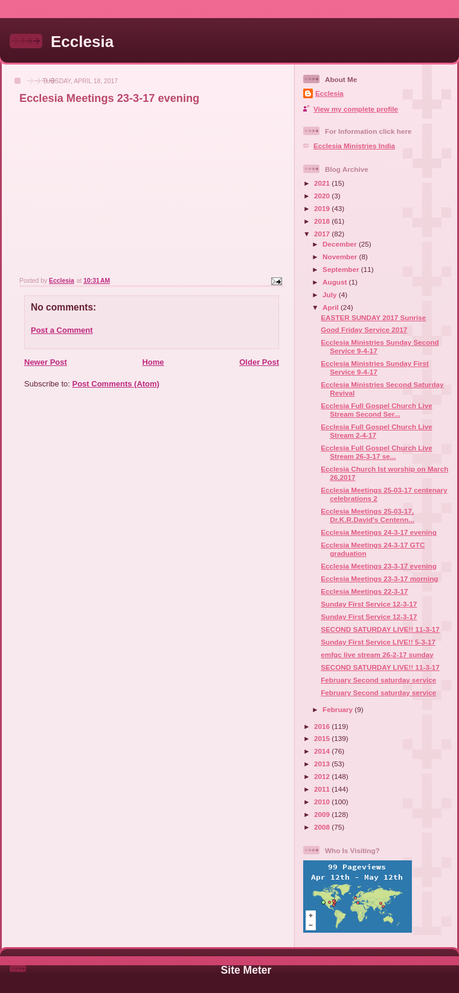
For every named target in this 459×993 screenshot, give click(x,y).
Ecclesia (82, 42)
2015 (323, 738)
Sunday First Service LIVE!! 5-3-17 (378, 642)
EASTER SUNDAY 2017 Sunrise (373, 317)
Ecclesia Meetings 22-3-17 (364, 591)
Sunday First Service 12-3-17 (369, 604)
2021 (323, 183)
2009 (323, 814)
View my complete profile (355, 109)
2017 (323, 234)
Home (153, 362)
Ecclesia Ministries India (354, 146)
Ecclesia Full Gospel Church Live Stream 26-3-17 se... (376, 452)
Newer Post (45, 362)
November (341, 256)
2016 (323, 726)
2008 (323, 827)
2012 (323, 776)
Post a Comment (62, 330)
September (342, 269)
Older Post (259, 362)
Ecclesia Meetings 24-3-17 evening (379, 532)
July (331, 294)
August (336, 282)
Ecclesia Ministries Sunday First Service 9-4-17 (375, 367)
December (341, 244)
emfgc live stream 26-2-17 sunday (377, 654)
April (332, 307)
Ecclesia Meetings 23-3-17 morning (379, 578)
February (339, 709)
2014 (323, 751)
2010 (323, 801)
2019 (323, 208)
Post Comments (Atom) (115, 383)
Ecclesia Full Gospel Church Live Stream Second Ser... (376, 410)
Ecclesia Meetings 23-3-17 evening (379, 566)
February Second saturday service (378, 680)
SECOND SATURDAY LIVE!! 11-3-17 (380, 629)
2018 (323, 221)
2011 (323, 789)
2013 (323, 764)
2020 (323, 196)
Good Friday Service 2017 (364, 329)
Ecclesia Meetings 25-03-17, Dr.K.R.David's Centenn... (367, 515)
